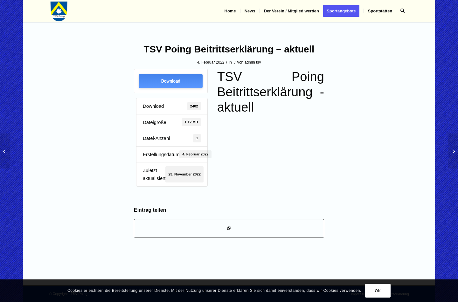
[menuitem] (230, 11)
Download (170, 81)
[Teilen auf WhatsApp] (229, 228)
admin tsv (253, 62)
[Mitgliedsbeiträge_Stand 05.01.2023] (453, 151)
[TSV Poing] (59, 11)
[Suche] (402, 11)
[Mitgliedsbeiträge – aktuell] (5, 151)
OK (378, 291)
